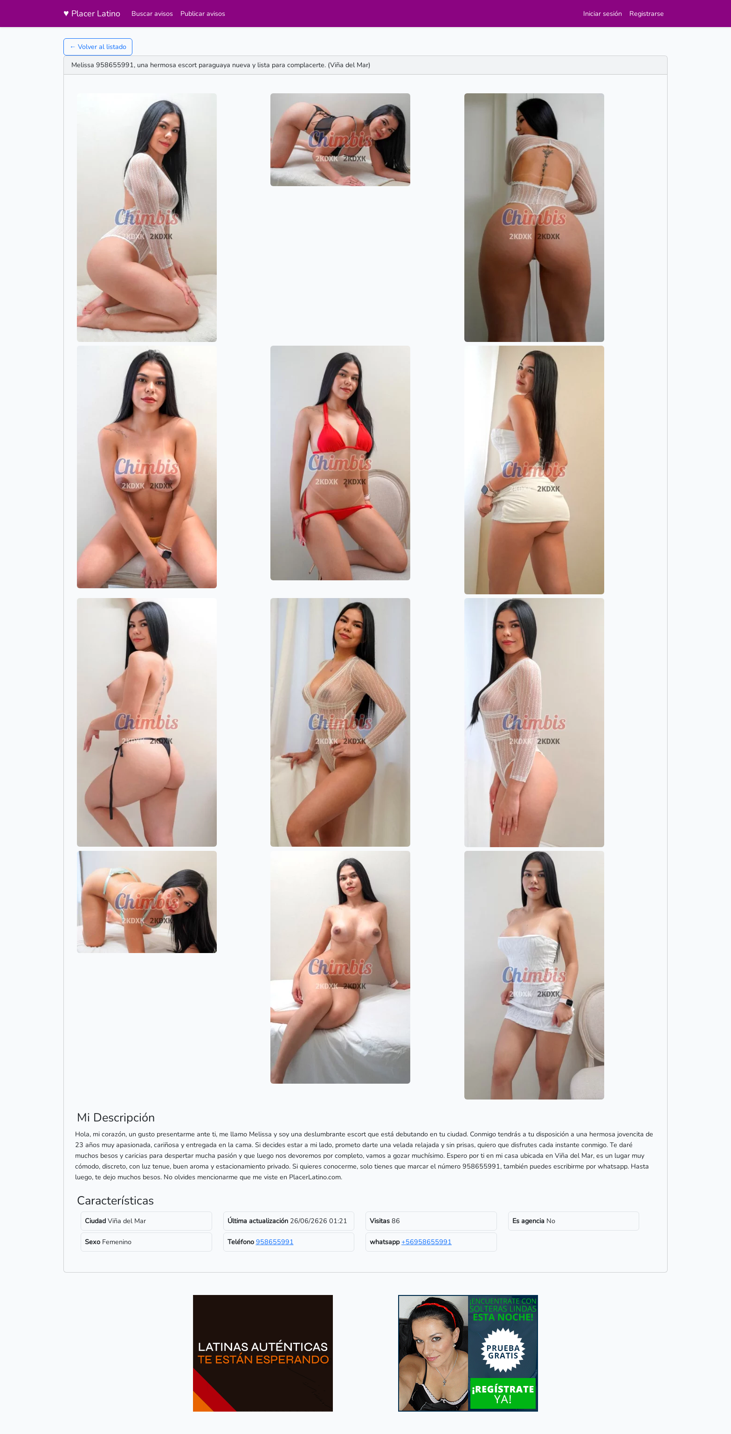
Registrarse (646, 13)
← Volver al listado (97, 46)
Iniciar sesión (602, 13)
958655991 (275, 1241)
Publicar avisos (202, 13)
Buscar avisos (152, 13)
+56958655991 (426, 1241)
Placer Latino (91, 13)
